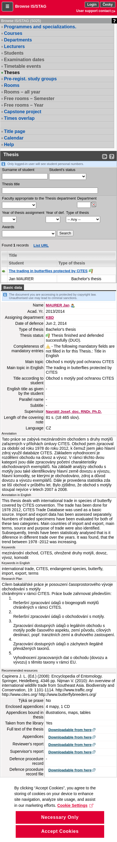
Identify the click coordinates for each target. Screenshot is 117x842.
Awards (8, 227)
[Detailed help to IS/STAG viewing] (112, 157)
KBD (50, 317)
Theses (12, 72)
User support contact (93, 11)
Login (92, 5)
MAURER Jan (57, 305)
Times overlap (19, 118)
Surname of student (18, 170)
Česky (108, 5)
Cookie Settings (75, 815)
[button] (7, 6)
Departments (18, 39)
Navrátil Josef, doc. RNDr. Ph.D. (74, 411)
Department (86, 198)
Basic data (12, 287)
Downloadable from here (70, 730)
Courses (13, 33)
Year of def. (55, 212)
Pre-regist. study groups (30, 78)
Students (13, 53)
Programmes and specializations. (40, 26)
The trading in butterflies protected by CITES (48, 271)
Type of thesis (77, 212)
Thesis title (11, 184)
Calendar (13, 138)
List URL (41, 245)
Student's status (62, 170)
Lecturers (14, 46)
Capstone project (22, 111)
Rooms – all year (22, 91)
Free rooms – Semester (29, 98)
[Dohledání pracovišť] (94, 205)
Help (9, 144)
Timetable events (22, 66)
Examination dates (24, 59)
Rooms (11, 85)
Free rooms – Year (23, 105)
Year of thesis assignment (23, 212)
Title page (14, 131)
